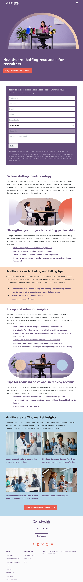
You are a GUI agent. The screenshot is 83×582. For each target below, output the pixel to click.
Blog (25, 562)
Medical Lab (10, 573)
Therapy (9, 569)
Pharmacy (9, 576)
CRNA (8, 565)
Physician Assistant (13, 562)
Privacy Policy (46, 151)
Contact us (41, 536)
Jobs (8, 551)
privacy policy (57, 156)
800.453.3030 (41, 529)
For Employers (29, 555)
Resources (28, 551)
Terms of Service (59, 151)
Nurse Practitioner (12, 558)
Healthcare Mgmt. (12, 580)
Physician (9, 555)
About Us (27, 558)
